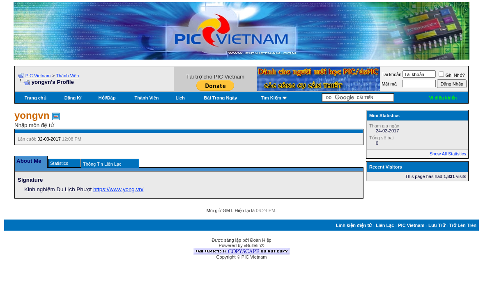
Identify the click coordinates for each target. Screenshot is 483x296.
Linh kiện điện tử (354, 225)
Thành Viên (67, 75)
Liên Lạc (385, 225)
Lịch (180, 97)
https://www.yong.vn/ (118, 189)
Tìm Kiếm (271, 97)
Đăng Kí (73, 97)
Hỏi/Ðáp (107, 97)
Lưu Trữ (436, 225)
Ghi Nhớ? (452, 75)
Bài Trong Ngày (220, 97)
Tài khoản (391, 74)
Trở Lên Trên (462, 225)
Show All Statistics (448, 153)
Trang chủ (35, 97)
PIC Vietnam (38, 75)
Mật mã (389, 83)
